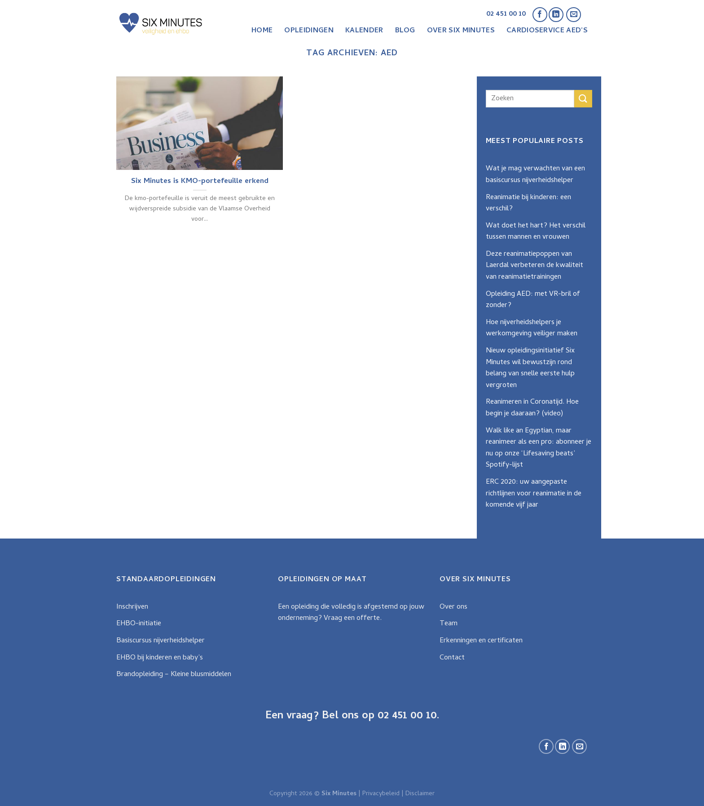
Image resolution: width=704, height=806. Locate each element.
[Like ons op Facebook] (539, 14)
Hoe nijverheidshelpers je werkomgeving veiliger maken (531, 328)
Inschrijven (132, 607)
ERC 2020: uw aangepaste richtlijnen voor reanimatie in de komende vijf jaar (533, 493)
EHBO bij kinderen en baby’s (159, 658)
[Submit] (583, 98)
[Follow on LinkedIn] (556, 14)
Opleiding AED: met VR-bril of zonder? (533, 300)
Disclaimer (420, 794)
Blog (405, 31)
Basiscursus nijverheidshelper (160, 641)
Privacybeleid (381, 794)
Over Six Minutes (461, 31)
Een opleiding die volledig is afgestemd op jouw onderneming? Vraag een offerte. (351, 613)
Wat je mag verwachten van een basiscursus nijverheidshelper (535, 175)
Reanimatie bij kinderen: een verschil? (528, 203)
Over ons (453, 607)
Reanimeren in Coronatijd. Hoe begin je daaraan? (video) (532, 408)
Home (262, 31)
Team (449, 624)
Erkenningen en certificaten (481, 641)
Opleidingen (309, 31)
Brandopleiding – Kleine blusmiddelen (173, 675)
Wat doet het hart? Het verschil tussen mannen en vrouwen (535, 232)
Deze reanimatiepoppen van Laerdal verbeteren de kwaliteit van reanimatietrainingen (534, 266)
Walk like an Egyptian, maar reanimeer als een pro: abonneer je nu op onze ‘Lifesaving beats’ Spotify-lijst (538, 448)
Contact (452, 658)
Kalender (364, 31)
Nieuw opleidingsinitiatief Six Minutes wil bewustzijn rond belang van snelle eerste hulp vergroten (530, 368)
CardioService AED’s (547, 31)
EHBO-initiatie (138, 624)
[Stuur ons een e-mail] (573, 14)
